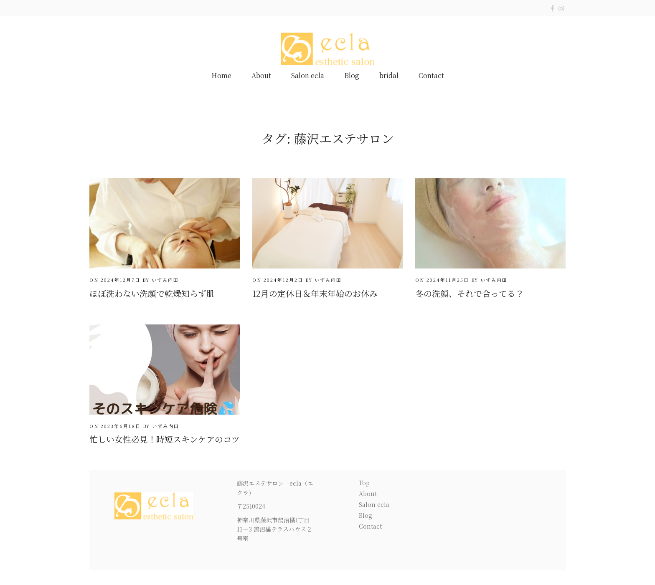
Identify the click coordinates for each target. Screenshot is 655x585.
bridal (389, 75)
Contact (431, 75)
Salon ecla (307, 75)
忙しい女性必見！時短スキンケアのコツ (164, 439)
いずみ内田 (165, 279)
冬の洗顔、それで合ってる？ (469, 293)
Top (364, 483)
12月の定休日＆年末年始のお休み (315, 293)
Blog (351, 75)
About (261, 75)
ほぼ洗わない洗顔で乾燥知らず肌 (152, 293)
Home (221, 75)
